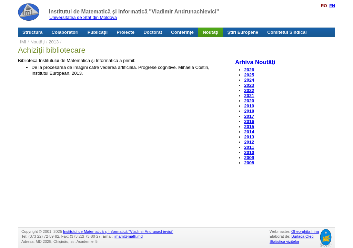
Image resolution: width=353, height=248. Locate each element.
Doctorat (152, 32)
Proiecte (125, 32)
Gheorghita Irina (305, 231)
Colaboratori (65, 32)
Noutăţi (210, 32)
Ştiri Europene (243, 32)
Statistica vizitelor (284, 241)
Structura (32, 32)
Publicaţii (98, 32)
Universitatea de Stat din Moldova (83, 17)
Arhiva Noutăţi (255, 62)
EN (332, 5)
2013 (54, 41)
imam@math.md (128, 236)
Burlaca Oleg (302, 236)
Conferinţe (182, 32)
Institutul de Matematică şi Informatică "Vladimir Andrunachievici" (134, 11)
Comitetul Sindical (286, 32)
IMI (23, 41)
